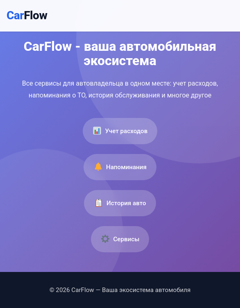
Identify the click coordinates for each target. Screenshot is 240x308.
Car (27, 15)
